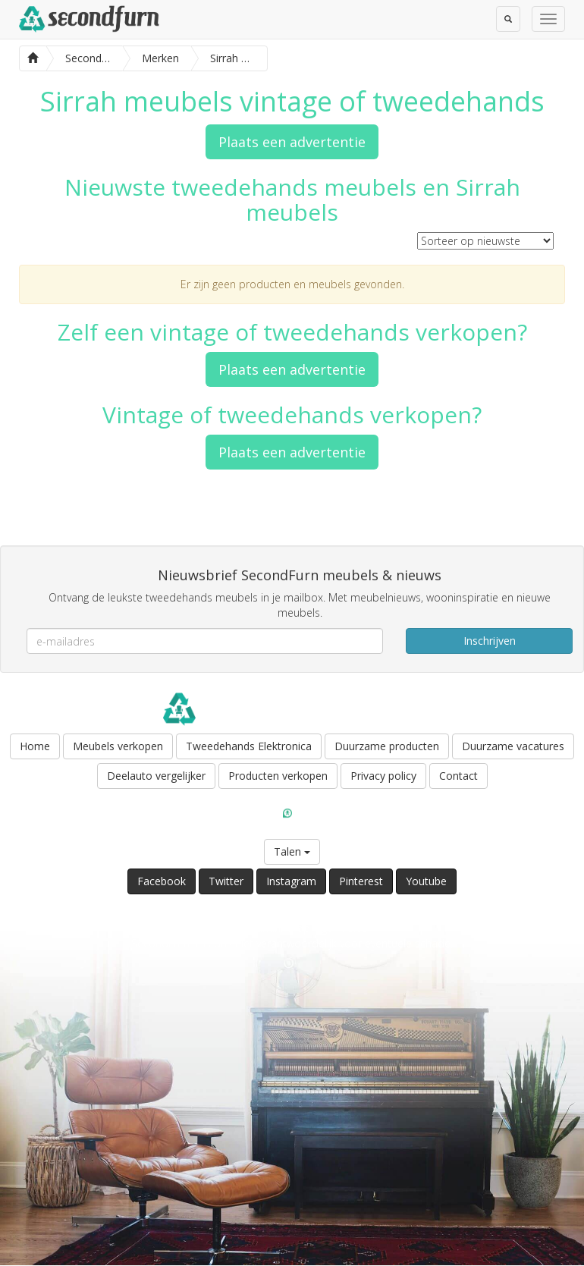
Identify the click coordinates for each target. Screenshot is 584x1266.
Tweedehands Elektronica (249, 746)
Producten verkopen (278, 775)
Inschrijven (489, 640)
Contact (458, 775)
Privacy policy (383, 775)
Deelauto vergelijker (156, 775)
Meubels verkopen (118, 746)
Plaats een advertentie (292, 142)
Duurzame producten (386, 746)
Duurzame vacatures (513, 746)
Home (35, 746)
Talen (292, 851)
